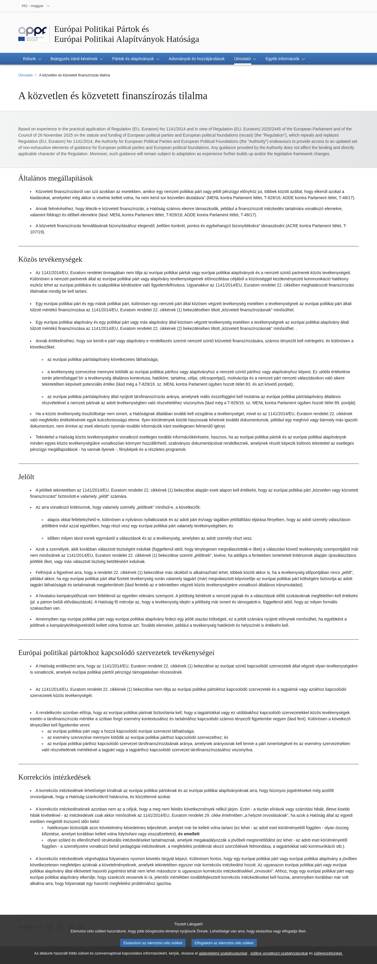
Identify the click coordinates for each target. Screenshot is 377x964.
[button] (32, 59)
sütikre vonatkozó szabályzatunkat (279, 955)
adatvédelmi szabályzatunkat (223, 955)
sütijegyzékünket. (328, 955)
